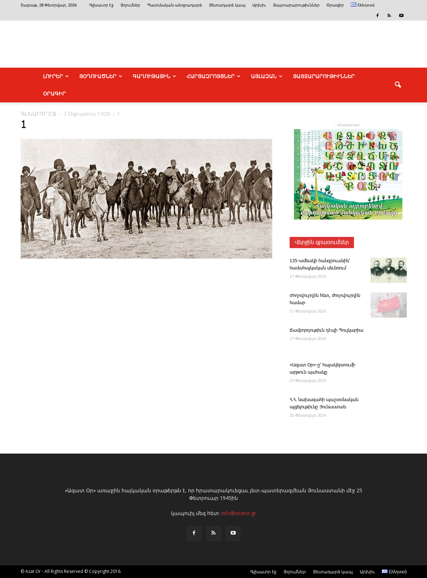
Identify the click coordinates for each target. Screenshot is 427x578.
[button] (398, 85)
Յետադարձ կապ (227, 5)
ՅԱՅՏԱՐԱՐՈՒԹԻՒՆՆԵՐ (324, 76)
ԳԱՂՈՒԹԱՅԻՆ (154, 76)
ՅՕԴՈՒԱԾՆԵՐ (100, 76)
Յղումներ (130, 5)
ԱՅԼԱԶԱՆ (266, 76)
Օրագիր (335, 5)
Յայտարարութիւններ (296, 5)
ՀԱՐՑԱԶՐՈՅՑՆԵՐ (213, 76)
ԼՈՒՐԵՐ (56, 76)
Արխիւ (259, 5)
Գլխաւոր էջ (101, 5)
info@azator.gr (238, 513)
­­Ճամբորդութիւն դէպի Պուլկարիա (326, 330)
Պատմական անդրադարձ (174, 5)
